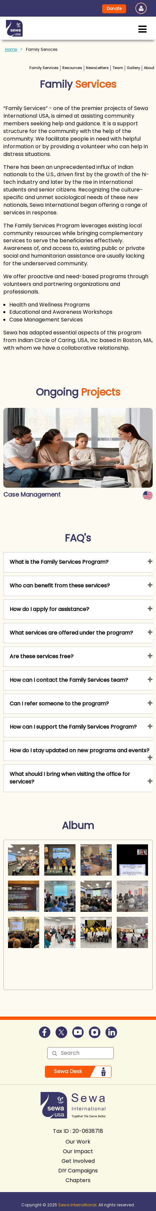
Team (117, 67)
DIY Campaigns (78, 1170)
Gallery (133, 67)
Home (11, 49)
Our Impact (78, 1151)
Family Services (44, 67)
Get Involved (78, 1161)
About (149, 67)
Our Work (78, 1142)
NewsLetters (97, 67)
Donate (114, 8)
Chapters (78, 1180)
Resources (72, 67)
